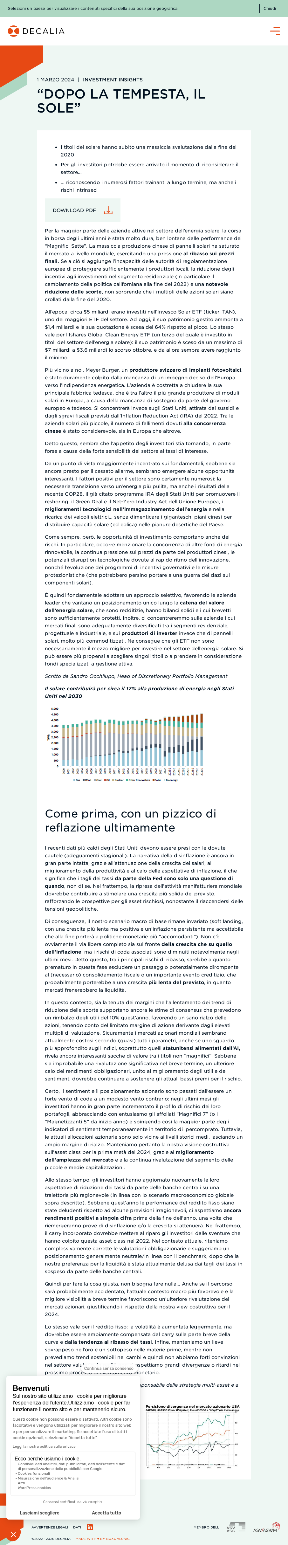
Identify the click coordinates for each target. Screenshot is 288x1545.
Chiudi (270, 8)
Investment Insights (113, 79)
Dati (77, 1527)
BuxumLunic (118, 1538)
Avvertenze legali (49, 1527)
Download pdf (74, 210)
